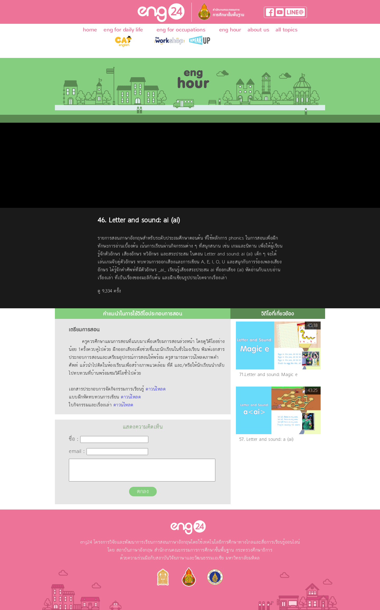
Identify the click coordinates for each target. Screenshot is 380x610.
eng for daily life (123, 29)
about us (258, 29)
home (90, 29)
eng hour (230, 29)
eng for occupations (181, 29)
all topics (286, 29)
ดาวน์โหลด (156, 389)
